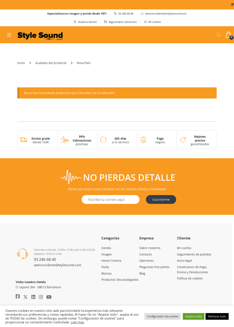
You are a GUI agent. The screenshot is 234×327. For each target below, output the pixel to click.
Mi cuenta (152, 22)
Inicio (21, 63)
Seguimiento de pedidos (194, 254)
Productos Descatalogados (119, 280)
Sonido (106, 248)
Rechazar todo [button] (217, 316)
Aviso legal (184, 260)
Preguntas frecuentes (154, 267)
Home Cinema (111, 260)
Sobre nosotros (149, 248)
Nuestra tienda (85, 22)
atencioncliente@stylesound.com (163, 14)
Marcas (106, 273)
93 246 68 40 (123, 14)
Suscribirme (161, 199)
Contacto (145, 254)
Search (218, 35)
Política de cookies (189, 278)
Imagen (106, 254)
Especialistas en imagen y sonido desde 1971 (76, 13)
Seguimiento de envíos (120, 22)
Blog (142, 273)
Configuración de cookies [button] (162, 316)
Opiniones (146, 260)
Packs (105, 267)
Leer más (77, 322)
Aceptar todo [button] (193, 316)
